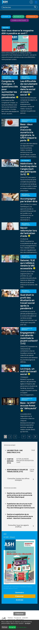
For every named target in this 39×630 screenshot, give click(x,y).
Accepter (12, 627)
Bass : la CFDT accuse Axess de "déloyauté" (28, 406)
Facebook (17, 618)
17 (23, 436)
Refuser (4, 627)
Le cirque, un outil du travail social (28, 371)
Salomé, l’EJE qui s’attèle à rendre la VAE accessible (27, 264)
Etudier (5, 16)
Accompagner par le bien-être (28, 200)
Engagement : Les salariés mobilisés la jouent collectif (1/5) (28, 338)
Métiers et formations (7, 77)
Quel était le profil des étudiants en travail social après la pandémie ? (27, 301)
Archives (19, 600)
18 (29, 436)
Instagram (11, 620)
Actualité (17, 16)
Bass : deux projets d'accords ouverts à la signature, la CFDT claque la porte (28, 132)
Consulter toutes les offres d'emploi (18, 479)
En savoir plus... (22, 627)
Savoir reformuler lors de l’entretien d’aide (28, 231)
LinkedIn (25, 618)
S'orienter (31, 16)
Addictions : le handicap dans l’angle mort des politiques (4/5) (28, 169)
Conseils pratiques (19, 20)
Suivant (35, 436)
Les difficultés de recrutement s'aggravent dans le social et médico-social (28, 88)
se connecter (30, 2)
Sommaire (19, 592)
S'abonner (19, 596)
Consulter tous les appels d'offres (18, 526)
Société (5, 27)
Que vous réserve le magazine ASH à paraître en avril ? (18, 32)
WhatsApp (20, 620)
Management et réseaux (27, 120)
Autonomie (25, 160)
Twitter (10, 618)
